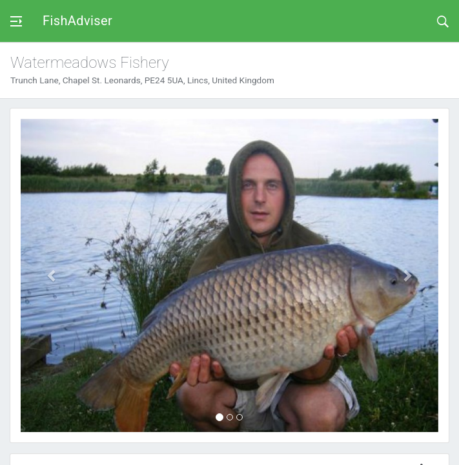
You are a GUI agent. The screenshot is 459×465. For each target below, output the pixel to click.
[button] (52, 275)
